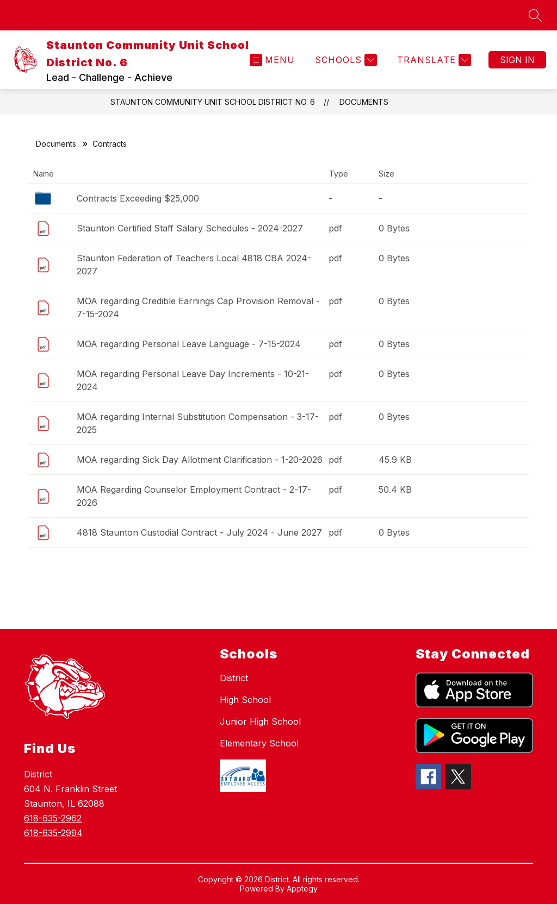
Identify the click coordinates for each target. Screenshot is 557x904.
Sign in (517, 59)
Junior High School (260, 721)
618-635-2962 (53, 818)
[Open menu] (272, 60)
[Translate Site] (432, 60)
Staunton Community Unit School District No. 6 (212, 101)
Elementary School (259, 743)
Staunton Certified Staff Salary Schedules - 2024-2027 (190, 228)
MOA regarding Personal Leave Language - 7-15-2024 (189, 343)
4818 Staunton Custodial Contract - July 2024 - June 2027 (199, 532)
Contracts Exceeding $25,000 (138, 198)
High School (245, 699)
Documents (363, 101)
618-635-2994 (53, 832)
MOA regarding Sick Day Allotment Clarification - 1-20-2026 (200, 459)
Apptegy (302, 888)
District (234, 678)
